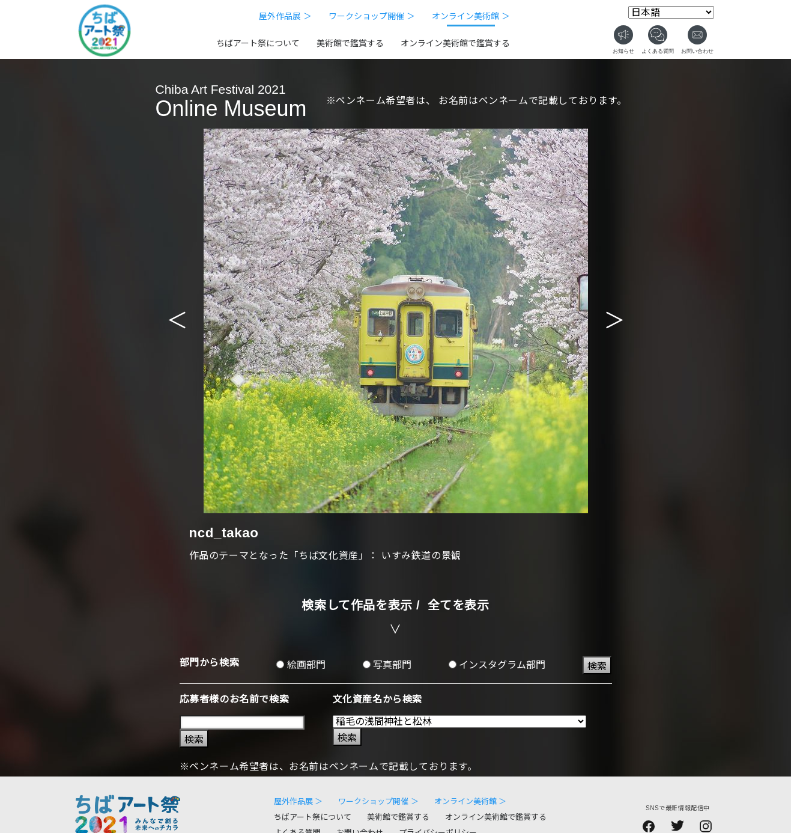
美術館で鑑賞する (350, 43)
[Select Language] (671, 12)
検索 (597, 666)
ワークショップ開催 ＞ (372, 16)
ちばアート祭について (258, 43)
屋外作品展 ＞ (285, 16)
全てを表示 (458, 605)
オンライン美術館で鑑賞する (455, 43)
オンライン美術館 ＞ (471, 16)
